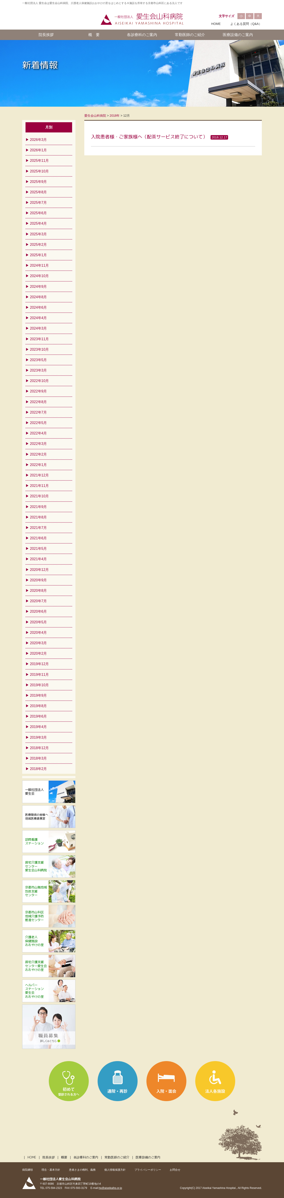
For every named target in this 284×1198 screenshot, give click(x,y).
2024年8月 (38, 297)
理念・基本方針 (50, 1169)
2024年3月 (38, 328)
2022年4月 (38, 433)
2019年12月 (39, 664)
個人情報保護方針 (115, 1169)
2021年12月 (39, 475)
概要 (64, 1157)
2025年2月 (38, 244)
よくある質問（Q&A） (246, 24)
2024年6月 (38, 307)
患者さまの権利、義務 (82, 1169)
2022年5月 (38, 423)
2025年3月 (38, 234)
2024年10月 (39, 276)
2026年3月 (38, 140)
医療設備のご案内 (238, 35)
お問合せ (175, 1169)
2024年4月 (38, 318)
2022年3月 (38, 444)
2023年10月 (39, 349)
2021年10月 (39, 496)
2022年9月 (38, 391)
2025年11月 (39, 160)
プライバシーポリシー (147, 1169)
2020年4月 (38, 632)
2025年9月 (38, 182)
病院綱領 (27, 1169)
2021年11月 (39, 486)
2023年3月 (38, 370)
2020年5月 (38, 622)
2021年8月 (38, 517)
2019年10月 (39, 685)
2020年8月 (38, 590)
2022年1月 (38, 465)
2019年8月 (38, 706)
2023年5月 (38, 360)
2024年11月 (39, 265)
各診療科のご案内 (142, 35)
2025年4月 (38, 223)
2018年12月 (39, 748)
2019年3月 (38, 737)
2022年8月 (38, 402)
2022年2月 (38, 454)
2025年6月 (38, 213)
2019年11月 (39, 674)
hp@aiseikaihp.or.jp (110, 1188)
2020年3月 (38, 643)
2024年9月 (38, 286)
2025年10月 (39, 171)
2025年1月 (38, 255)
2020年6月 (38, 611)
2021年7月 (38, 528)
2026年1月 (38, 150)
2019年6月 (38, 716)
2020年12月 (39, 570)
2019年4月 (38, 727)
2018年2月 (38, 769)
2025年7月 (38, 202)
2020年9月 (38, 580)
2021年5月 (38, 548)
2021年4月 (38, 559)
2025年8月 (38, 192)
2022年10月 (39, 381)
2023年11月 (39, 339)
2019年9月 (38, 695)
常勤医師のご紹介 (190, 35)
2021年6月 (38, 538)
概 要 (94, 35)
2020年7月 (38, 601)
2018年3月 (38, 758)
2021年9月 (38, 507)
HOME (216, 24)
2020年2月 (38, 653)
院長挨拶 (46, 35)
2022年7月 (38, 412)
